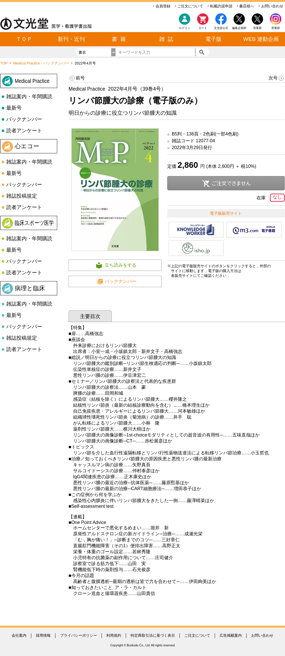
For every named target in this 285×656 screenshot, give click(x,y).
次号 (277, 78)
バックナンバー (24, 119)
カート (203, 23)
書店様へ (245, 6)
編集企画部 (239, 28)
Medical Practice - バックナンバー (41, 63)
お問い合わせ (270, 6)
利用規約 (113, 635)
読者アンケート (24, 130)
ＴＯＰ (24, 39)
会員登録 (161, 6)
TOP (4, 63)
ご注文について (189, 6)
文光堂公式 (221, 28)
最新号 (14, 108)
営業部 (275, 28)
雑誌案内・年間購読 (29, 96)
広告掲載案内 (231, 635)
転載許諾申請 (219, 6)
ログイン (184, 28)
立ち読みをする (121, 265)
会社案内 (19, 635)
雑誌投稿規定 (21, 196)
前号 (77, 78)
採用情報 (43, 635)
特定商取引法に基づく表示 (153, 635)
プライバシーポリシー (78, 635)
